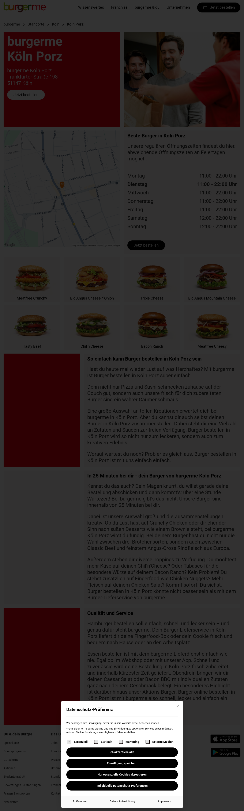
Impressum (164, 801)
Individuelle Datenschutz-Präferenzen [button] (122, 785)
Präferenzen (80, 801)
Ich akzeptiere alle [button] (122, 752)
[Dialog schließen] (177, 706)
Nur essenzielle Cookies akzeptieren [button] (122, 774)
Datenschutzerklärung (122, 801)
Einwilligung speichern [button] (122, 763)
